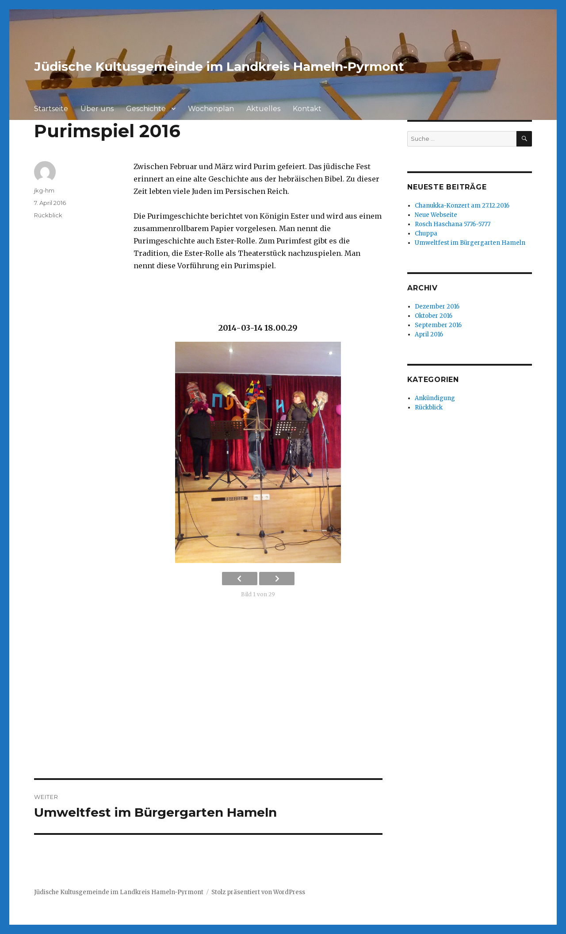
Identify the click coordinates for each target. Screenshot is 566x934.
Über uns (97, 108)
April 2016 (429, 334)
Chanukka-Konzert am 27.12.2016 (462, 205)
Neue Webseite (436, 215)
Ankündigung (435, 398)
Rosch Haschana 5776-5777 (452, 224)
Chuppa (426, 233)
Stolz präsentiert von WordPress (258, 892)
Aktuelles (263, 108)
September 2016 (438, 325)
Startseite (51, 108)
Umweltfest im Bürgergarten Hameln (470, 243)
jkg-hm (44, 190)
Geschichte (146, 108)
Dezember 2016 (437, 306)
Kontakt (307, 108)
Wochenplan (211, 108)
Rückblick (48, 215)
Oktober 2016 (433, 316)
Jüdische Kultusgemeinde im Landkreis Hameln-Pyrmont (219, 66)
